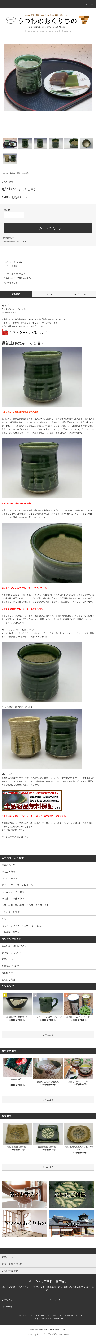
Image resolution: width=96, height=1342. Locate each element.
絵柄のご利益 (8, 979)
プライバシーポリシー (41, 1319)
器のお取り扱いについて (14, 946)
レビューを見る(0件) (11, 262)
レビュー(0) (80, 294)
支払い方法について (26, 1315)
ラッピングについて (12, 952)
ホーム (5, 173)
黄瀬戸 (18, 707)
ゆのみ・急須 (15, 173)
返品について (9, 238)
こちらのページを (24, 326)
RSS (55, 1319)
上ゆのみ (25, 173)
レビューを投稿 (8, 266)
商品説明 (16, 294)
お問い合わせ (7, 1307)
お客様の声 (7, 973)
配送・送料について (43, 1315)
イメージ (48, 294)
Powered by (48, 1335)
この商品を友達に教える (12, 273)
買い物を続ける (8, 282)
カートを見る (55, 1300)
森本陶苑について (11, 966)
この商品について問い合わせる (15, 278)
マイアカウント (8, 1300)
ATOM (60, 1319)
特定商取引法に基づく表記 (14, 241)
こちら (12, 837)
